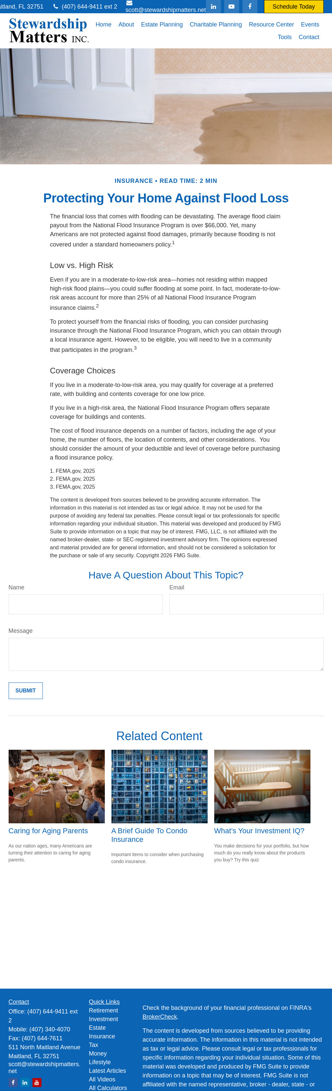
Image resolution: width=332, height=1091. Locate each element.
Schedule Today (294, 6)
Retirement (103, 1010)
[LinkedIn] (213, 6)
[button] (103, 24)
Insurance (102, 1036)
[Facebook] (249, 6)
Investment (103, 1019)
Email (176, 587)
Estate (97, 1027)
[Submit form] (26, 690)
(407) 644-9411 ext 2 (84, 6)
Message (21, 630)
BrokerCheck (160, 1016)
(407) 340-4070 (50, 1029)
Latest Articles (107, 1070)
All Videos (102, 1079)
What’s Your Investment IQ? (259, 831)
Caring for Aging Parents (48, 831)
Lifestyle (100, 1062)
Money (98, 1053)
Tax (93, 1045)
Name (17, 587)
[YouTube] (231, 6)
